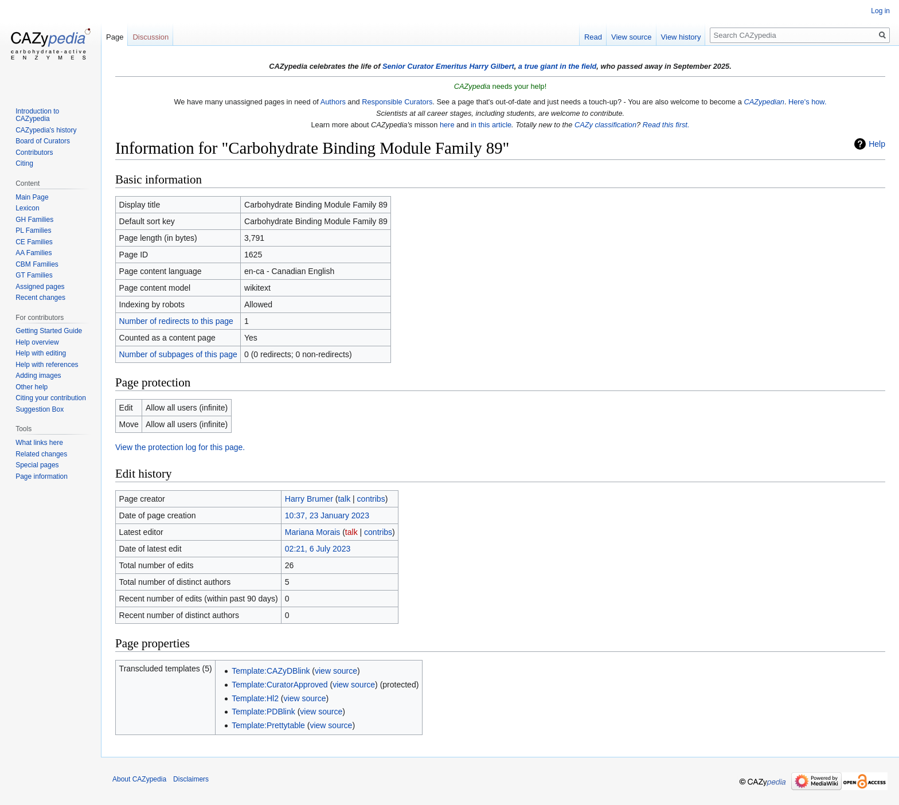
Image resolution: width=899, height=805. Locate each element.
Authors (333, 101)
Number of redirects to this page (176, 321)
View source (631, 37)
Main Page (31, 197)
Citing (24, 163)
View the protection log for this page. (180, 447)
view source (336, 670)
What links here (39, 443)
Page (114, 37)
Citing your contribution (50, 398)
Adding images (38, 376)
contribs (371, 498)
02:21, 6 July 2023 (317, 548)
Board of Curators (42, 141)
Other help (31, 387)
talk (344, 498)
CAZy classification (605, 124)
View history (681, 37)
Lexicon (27, 208)
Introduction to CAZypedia (37, 115)
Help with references (46, 365)
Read (593, 37)
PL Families (33, 230)
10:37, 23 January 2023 (327, 515)
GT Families (33, 275)
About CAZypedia (139, 779)
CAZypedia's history (45, 130)
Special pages (36, 465)
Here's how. (807, 101)
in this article (491, 124)
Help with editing (40, 353)
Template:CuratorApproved (279, 684)
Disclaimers (191, 779)
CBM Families (36, 264)
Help (877, 144)
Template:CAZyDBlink (271, 670)
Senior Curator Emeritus (424, 66)
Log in (880, 11)
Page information (41, 476)
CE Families (34, 242)
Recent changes (40, 298)
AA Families (33, 253)
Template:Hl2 (255, 698)
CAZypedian (764, 101)
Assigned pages (39, 287)
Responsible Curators (397, 101)
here (447, 124)
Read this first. (666, 124)
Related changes (41, 454)
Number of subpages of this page (178, 354)
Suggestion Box (39, 409)
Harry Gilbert (491, 66)
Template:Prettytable (268, 725)
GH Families (34, 220)
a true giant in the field (557, 66)
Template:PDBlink (263, 711)
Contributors (34, 153)
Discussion (150, 37)
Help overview (36, 342)
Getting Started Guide (48, 331)
